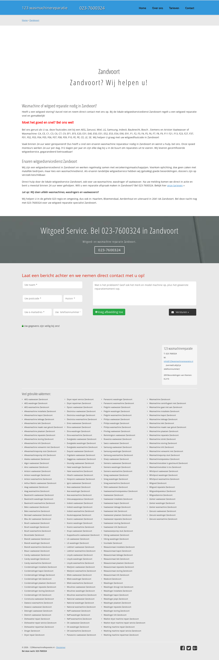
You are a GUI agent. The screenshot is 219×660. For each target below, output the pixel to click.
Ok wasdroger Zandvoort (78, 627)
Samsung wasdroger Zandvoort (117, 451)
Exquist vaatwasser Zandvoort (80, 451)
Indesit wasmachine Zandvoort (80, 511)
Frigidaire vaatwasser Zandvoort (81, 455)
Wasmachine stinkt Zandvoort (162, 439)
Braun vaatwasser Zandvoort (37, 551)
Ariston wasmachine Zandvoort (38, 479)
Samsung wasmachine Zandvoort (118, 455)
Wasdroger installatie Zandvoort (118, 591)
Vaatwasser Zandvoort (113, 495)
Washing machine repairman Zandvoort (121, 635)
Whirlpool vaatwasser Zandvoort (163, 471)
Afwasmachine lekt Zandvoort (37, 423)
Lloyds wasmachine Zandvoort (80, 563)
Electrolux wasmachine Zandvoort (82, 419)
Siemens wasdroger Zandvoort (117, 467)
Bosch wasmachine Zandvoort (37, 531)
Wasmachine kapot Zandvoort (162, 415)
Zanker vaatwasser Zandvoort (162, 499)
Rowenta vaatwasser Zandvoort (118, 439)
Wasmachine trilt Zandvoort (161, 447)
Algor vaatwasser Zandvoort (36, 463)
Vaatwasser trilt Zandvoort (115, 527)
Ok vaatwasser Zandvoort (78, 622)
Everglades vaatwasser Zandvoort (81, 439)
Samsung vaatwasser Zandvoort (118, 447)
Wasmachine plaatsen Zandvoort (163, 431)
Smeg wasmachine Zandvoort (117, 483)
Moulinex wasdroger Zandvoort (81, 591)
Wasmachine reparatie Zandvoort (164, 435)
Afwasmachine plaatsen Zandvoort (39, 431)
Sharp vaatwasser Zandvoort (116, 459)
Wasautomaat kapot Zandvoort (117, 551)
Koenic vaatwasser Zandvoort (80, 519)
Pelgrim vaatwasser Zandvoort (117, 407)
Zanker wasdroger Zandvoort (162, 503)
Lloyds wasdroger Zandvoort (79, 559)
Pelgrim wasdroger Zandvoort (117, 411)
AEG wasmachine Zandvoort (36, 407)
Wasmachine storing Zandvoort (163, 443)
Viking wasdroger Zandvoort (116, 539)
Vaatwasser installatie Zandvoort (118, 499)
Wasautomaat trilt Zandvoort (116, 575)
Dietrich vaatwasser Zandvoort (37, 615)
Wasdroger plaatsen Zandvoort (117, 602)
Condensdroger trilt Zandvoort (37, 595)
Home (25, 20)
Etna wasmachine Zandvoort (79, 435)
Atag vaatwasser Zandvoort (36, 487)
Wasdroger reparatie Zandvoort (117, 607)
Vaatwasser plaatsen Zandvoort (117, 515)
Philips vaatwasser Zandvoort (117, 419)
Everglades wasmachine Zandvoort (82, 447)
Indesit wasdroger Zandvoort (79, 507)
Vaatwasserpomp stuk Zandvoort (118, 531)
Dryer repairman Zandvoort (79, 403)
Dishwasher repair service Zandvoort (40, 622)
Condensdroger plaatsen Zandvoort (40, 583)
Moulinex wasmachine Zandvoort (81, 595)
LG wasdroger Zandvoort (78, 543)
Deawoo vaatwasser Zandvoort (38, 607)
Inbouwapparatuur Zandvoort (80, 499)
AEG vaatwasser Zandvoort (36, 399)
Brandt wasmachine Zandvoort (37, 547)
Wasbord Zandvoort (112, 579)
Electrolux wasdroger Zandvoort (81, 415)
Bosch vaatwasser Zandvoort (37, 523)
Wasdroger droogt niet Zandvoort (118, 587)
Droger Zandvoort (32, 630)
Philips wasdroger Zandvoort (116, 423)
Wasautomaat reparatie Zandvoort (119, 567)
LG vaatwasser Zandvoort (78, 539)
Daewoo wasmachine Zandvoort (38, 602)
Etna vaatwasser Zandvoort (79, 427)
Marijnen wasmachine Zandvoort (81, 571)
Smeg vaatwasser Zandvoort (116, 475)
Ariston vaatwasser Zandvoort (37, 471)
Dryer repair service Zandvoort (80, 399)
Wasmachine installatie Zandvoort (164, 411)
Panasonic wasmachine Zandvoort (119, 403)
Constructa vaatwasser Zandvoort (39, 599)
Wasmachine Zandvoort (159, 399)
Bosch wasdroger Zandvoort (36, 527)
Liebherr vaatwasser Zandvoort (80, 547)
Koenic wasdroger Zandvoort (79, 523)
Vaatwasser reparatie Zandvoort (118, 519)
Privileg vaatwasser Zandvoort (117, 431)
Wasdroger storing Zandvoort (117, 610)
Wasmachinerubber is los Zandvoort (165, 467)
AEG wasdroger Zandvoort (35, 403)
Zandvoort (34, 20)
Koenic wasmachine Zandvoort (80, 527)
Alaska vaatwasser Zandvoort (37, 459)
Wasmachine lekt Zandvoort (161, 423)
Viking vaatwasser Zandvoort (116, 535)
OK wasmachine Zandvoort (79, 630)
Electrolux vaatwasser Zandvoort (81, 411)
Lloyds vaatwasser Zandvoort (80, 555)
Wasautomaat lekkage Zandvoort (118, 555)
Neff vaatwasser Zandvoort (79, 610)
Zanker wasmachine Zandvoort (163, 507)
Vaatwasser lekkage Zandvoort (117, 507)
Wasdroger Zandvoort (113, 583)
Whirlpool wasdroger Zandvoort (163, 475)
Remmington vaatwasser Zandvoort (119, 435)
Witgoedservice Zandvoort (160, 495)
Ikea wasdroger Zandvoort (78, 491)
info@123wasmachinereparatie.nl (178, 361)
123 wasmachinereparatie (44, 7)
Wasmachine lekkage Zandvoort (163, 419)
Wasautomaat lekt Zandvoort (116, 559)
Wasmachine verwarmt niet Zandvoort (166, 451)
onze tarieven (175, 185)
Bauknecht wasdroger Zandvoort (38, 499)
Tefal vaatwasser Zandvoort (116, 487)
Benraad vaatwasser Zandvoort (38, 515)
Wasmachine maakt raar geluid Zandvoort (167, 427)
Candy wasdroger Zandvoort (36, 559)
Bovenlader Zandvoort (34, 535)
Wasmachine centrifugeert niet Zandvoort (167, 403)
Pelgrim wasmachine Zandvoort (118, 415)
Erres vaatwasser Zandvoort (79, 423)
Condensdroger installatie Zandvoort (40, 567)
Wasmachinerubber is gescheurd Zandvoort (168, 463)
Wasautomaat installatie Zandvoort (119, 547)
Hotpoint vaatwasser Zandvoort (81, 479)
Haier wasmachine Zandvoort (80, 471)
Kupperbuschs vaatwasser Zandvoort (83, 535)
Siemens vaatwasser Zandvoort (117, 463)
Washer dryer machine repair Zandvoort (121, 619)
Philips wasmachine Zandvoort (117, 427)
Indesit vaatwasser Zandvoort (80, 503)
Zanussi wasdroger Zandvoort (162, 515)
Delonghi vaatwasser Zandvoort (38, 610)
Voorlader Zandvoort (113, 543)
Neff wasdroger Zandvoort (78, 615)
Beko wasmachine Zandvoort (37, 511)
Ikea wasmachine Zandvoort (79, 495)
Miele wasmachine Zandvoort (80, 583)
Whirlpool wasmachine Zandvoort (164, 479)
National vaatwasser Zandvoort (80, 599)
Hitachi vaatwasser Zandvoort (80, 475)
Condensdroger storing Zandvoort (39, 591)
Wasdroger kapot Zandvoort (116, 595)
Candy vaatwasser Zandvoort (37, 555)
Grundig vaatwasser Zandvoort (80, 463)
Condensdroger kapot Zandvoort (38, 571)
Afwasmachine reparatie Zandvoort (39, 435)
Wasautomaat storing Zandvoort (118, 571)
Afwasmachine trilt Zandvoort (37, 443)
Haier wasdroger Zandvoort (79, 467)
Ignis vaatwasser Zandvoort (79, 483)
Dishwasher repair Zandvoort (37, 619)
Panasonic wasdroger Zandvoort (118, 399)
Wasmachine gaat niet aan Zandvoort (165, 407)
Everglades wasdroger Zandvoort (81, 443)
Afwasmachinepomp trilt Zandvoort (40, 455)
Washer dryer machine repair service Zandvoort (124, 622)
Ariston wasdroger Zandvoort (37, 475)
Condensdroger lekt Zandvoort (37, 579)
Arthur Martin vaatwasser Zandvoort (40, 483)
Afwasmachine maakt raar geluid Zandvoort (43, 427)
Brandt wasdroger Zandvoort (37, 543)
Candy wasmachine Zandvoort (37, 563)
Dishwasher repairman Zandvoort (39, 627)
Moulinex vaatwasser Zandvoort (81, 587)
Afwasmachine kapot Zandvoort (38, 415)
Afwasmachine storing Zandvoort (39, 439)
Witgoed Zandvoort (157, 483)
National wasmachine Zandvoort (81, 607)
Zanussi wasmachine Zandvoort (163, 519)
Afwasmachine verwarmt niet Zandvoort (42, 447)
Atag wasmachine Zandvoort (36, 491)
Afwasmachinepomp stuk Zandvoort (40, 451)
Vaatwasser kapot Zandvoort (116, 503)
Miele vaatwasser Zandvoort (79, 575)
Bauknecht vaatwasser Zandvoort (39, 495)
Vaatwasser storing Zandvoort (117, 523)
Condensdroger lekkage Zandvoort (39, 575)
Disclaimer (60, 647)
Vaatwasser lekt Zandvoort (115, 511)
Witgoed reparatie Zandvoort (162, 487)
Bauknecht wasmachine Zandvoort (39, 503)
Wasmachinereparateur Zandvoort (164, 459)
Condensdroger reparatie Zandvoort (40, 587)
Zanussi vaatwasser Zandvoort (162, 511)
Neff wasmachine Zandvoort (79, 619)
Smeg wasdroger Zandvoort (116, 479)
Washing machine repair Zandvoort (119, 627)
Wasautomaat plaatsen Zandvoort (119, 563)
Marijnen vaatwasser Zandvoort (81, 567)
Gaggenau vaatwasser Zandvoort (81, 459)
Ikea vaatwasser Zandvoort (79, 487)
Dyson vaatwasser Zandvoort (80, 407)
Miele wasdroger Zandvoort (79, 579)
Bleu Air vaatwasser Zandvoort (37, 519)
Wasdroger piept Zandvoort (116, 599)
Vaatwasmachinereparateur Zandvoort (121, 491)
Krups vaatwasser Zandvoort (79, 531)
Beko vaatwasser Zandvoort (36, 507)
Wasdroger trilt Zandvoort (115, 615)
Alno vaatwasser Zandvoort (36, 467)
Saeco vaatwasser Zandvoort (116, 443)
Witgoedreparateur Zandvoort (162, 491)
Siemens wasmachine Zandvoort (118, 471)
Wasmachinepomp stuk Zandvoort (164, 455)
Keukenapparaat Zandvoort (79, 515)
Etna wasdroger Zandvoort (78, 431)
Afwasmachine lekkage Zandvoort (39, 419)
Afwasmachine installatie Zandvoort (40, 411)
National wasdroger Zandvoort (80, 602)
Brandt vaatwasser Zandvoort (37, 539)
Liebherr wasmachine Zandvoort (81, 551)
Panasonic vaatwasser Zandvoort (81, 635)
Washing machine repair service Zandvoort (122, 630)
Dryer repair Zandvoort (34, 635)
